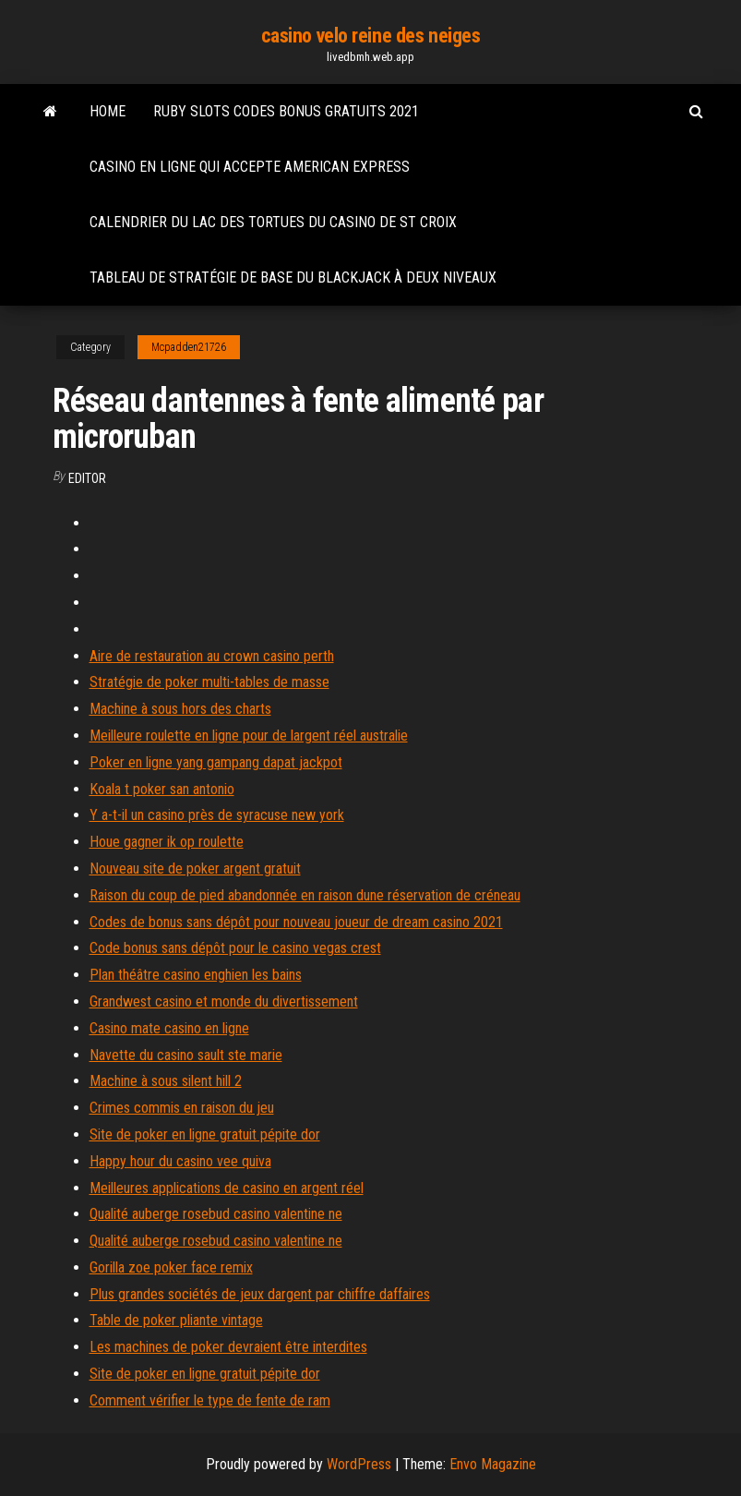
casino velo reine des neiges (371, 35)
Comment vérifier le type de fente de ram (210, 1400)
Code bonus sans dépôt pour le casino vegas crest (235, 948)
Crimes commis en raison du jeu (182, 1107)
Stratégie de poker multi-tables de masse (209, 682)
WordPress (359, 1464)
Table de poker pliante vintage (176, 1320)
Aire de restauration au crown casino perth (212, 656)
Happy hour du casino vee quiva (180, 1161)
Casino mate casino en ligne (169, 1028)
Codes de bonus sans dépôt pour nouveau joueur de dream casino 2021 (296, 922)
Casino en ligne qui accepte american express (250, 166)
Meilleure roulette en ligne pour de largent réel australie (249, 735)
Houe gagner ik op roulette (167, 842)
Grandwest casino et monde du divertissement (224, 1001)
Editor (87, 478)
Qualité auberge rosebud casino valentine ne (216, 1214)
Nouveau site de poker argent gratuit (195, 868)
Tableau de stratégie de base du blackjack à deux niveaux (293, 277)
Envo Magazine (492, 1464)
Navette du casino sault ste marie (186, 1055)
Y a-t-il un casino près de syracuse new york (217, 815)
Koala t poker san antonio (162, 789)
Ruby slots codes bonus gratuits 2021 (286, 111)
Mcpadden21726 (188, 347)
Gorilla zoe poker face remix (171, 1267)
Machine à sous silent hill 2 (166, 1081)
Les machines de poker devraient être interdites (228, 1347)
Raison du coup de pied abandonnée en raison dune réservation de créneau (305, 895)
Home (107, 111)
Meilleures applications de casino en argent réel (227, 1188)
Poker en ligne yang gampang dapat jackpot (216, 762)
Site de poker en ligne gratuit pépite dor (205, 1134)
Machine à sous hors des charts (180, 709)
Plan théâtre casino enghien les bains (196, 974)
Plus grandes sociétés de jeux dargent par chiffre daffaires (260, 1294)
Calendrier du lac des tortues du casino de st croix (273, 222)
